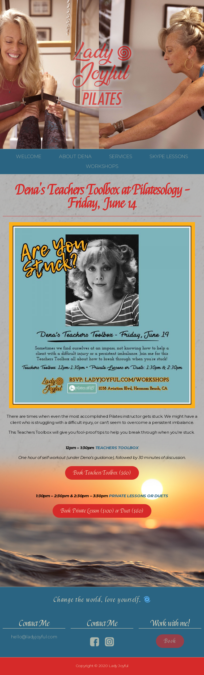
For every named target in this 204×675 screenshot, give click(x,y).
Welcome (28, 156)
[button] (102, 473)
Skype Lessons (169, 156)
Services (120, 156)
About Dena (75, 156)
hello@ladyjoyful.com (34, 636)
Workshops (102, 166)
